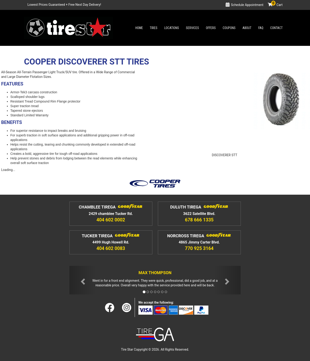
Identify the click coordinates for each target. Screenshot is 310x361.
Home (139, 28)
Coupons (229, 28)
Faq (260, 28)
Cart (277, 5)
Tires (153, 28)
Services (192, 28)
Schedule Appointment (247, 5)
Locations (171, 28)
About (246, 28)
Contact (276, 28)
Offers (211, 28)
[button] (82, 280)
